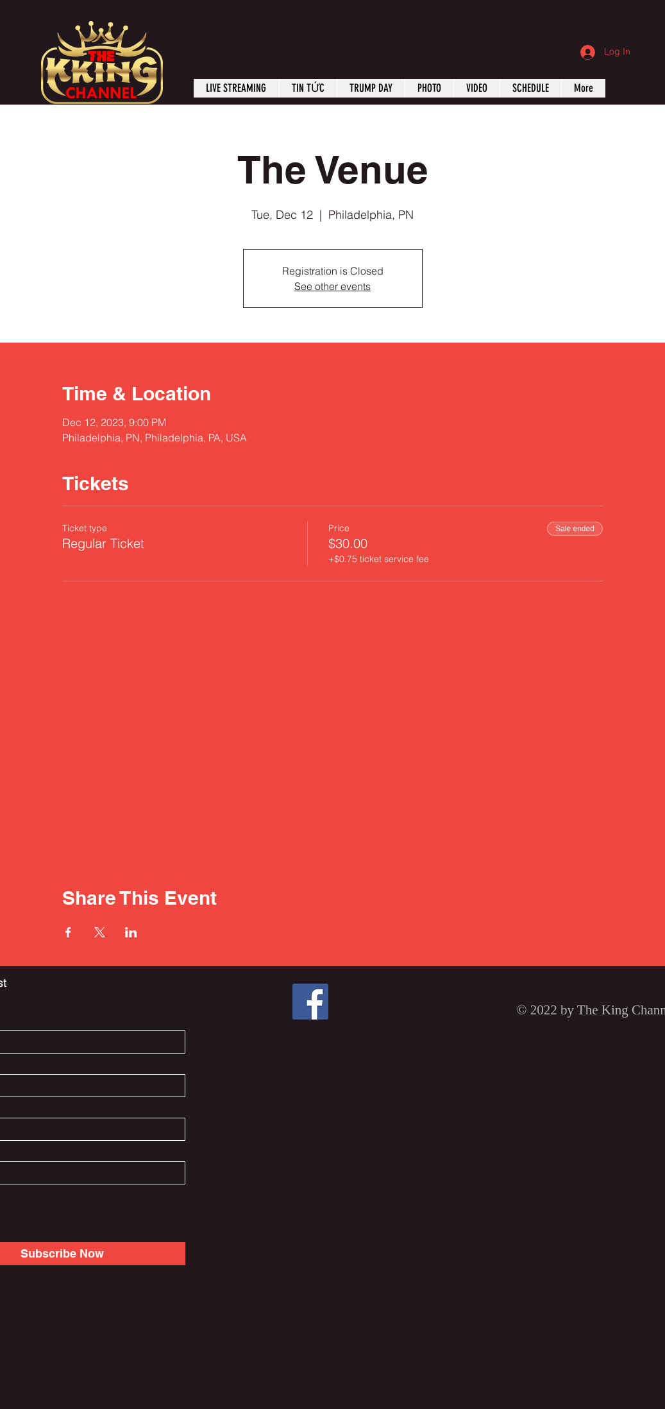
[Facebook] (310, 1002)
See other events (332, 286)
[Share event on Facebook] (68, 932)
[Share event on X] (100, 932)
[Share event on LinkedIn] (131, 932)
